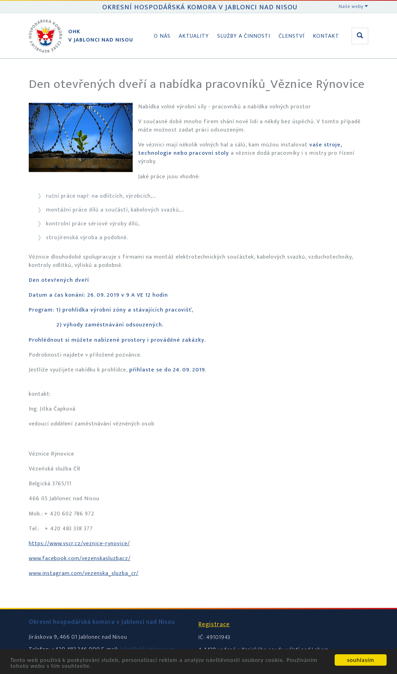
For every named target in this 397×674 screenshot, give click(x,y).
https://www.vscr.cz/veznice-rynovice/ (79, 543)
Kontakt (326, 36)
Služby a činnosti (243, 36)
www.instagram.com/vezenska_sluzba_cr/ (84, 573)
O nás (162, 36)
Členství (292, 36)
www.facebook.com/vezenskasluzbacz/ (80, 558)
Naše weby (353, 6)
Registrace (214, 624)
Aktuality (194, 36)
